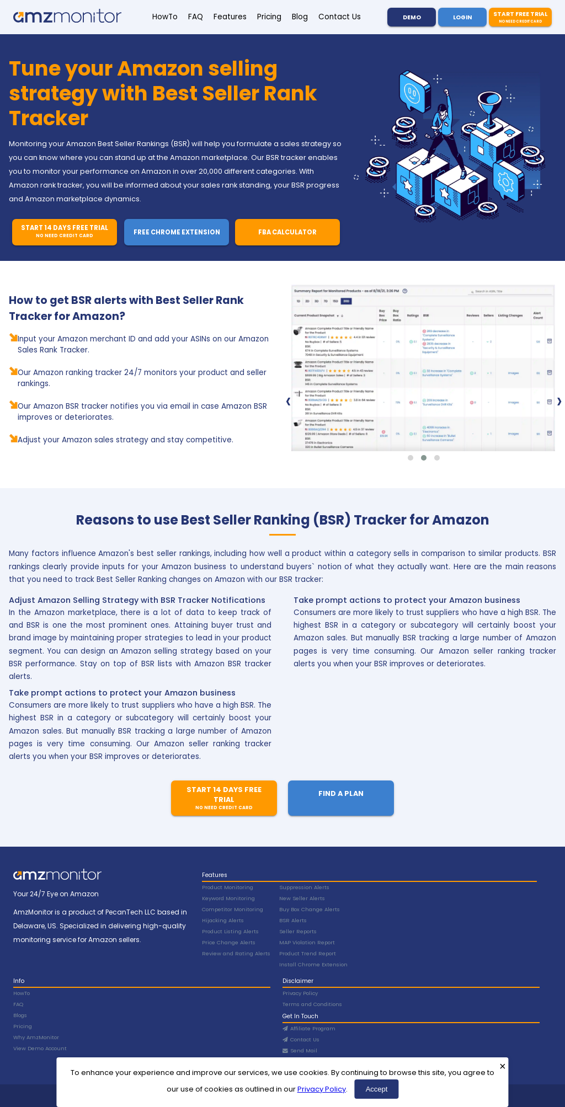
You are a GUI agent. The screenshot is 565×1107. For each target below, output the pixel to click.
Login (462, 17)
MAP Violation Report (307, 942)
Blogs (20, 1015)
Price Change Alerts (228, 942)
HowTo (165, 17)
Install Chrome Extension (313, 964)
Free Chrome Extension (177, 232)
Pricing (269, 17)
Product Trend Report (307, 953)
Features (230, 17)
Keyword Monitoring (228, 898)
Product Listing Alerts (230, 931)
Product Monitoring (227, 887)
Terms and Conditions (312, 1004)
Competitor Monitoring (232, 909)
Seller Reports (298, 931)
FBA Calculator (287, 232)
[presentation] (288, 400)
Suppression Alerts (304, 887)
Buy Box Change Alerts (309, 909)
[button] (410, 457)
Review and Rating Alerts (236, 953)
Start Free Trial (520, 17)
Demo (412, 17)
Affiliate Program (308, 1028)
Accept (377, 1089)
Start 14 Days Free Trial (64, 231)
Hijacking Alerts (223, 920)
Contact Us (339, 17)
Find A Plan (341, 793)
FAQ (195, 17)
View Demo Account (40, 1048)
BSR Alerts (293, 920)
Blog (300, 17)
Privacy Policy (321, 1089)
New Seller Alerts (302, 898)
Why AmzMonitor (36, 1037)
